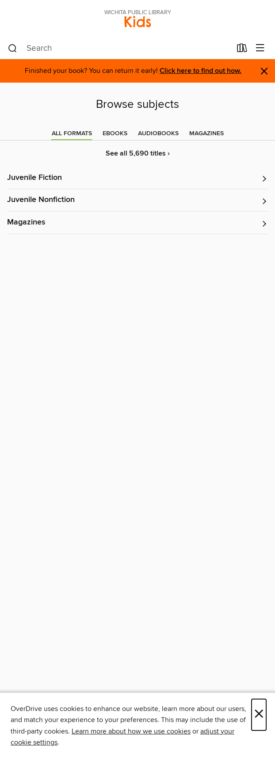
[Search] (13, 49)
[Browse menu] (260, 48)
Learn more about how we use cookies (131, 731)
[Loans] (242, 50)
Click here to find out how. (200, 71)
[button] (137, 178)
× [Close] (258, 714)
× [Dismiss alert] (264, 71)
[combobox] (120, 48)
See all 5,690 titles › (138, 153)
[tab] (71, 133)
